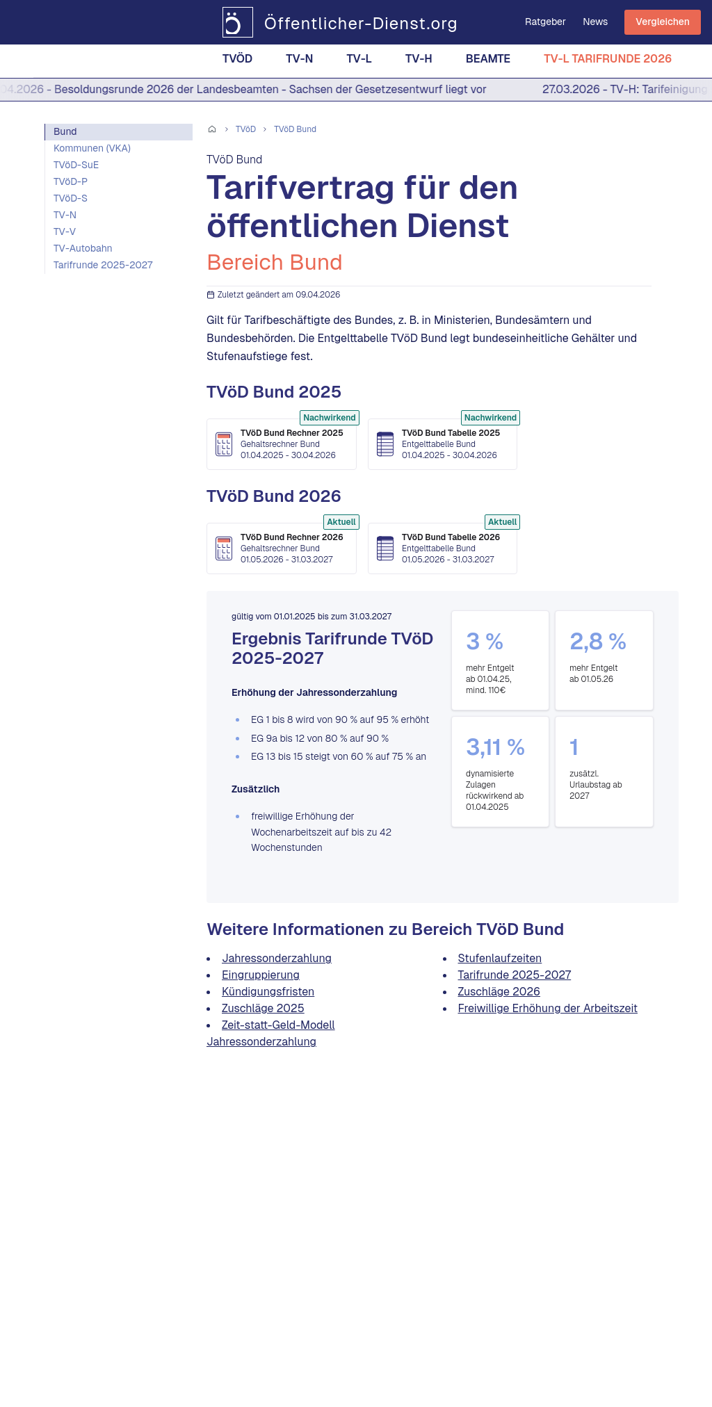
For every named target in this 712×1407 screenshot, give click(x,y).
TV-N (299, 61)
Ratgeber (545, 21)
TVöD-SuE (76, 164)
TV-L (359, 61)
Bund (65, 131)
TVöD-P (71, 181)
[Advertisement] (118, 407)
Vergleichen (663, 21)
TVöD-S (71, 198)
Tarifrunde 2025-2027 (103, 265)
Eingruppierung (261, 975)
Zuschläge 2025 (263, 1008)
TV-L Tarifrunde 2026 (608, 61)
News (595, 21)
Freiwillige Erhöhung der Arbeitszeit (548, 1008)
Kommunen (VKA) (92, 148)
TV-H (418, 61)
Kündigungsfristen (268, 991)
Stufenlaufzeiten (500, 958)
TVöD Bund (295, 129)
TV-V (65, 231)
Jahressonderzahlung (277, 958)
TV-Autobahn (83, 248)
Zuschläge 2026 (499, 991)
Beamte (488, 61)
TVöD (237, 61)
